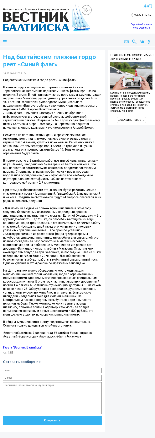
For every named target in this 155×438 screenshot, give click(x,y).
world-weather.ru (141, 27)
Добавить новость (131, 119)
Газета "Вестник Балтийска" (22, 347)
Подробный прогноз (141, 24)
